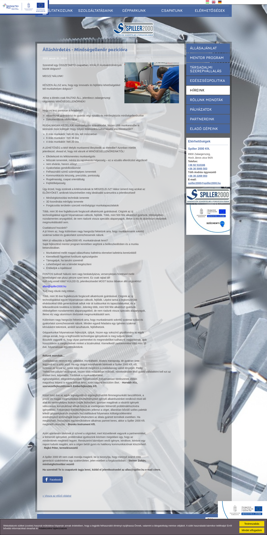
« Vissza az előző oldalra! (57, 495)
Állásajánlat (203, 48)
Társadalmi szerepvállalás (206, 69)
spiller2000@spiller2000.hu (204, 183)
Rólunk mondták (206, 100)
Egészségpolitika (207, 80)
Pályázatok (201, 109)
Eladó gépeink (204, 128)
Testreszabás (251, 523)
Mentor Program (207, 58)
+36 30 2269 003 (197, 175)
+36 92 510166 (196, 165)
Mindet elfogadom (252, 530)
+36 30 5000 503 (197, 168)
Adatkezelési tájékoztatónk (53, 528)
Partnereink (202, 119)
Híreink (197, 90)
